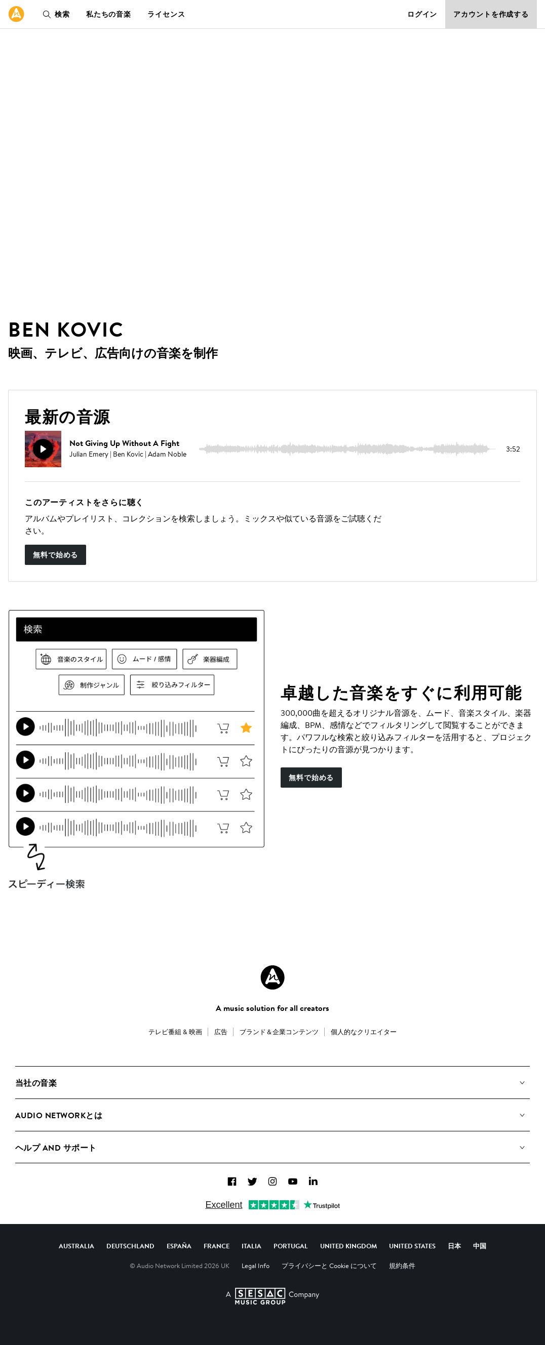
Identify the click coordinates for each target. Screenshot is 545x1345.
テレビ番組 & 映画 (175, 1031)
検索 (54, 14)
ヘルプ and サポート (56, 1147)
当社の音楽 (36, 1082)
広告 (220, 1031)
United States (412, 1245)
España (179, 1245)
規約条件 (402, 1265)
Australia (76, 1245)
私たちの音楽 (108, 14)
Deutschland (130, 1245)
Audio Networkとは (58, 1115)
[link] (16, 14)
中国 (479, 1245)
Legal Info (255, 1265)
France (216, 1245)
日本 (454, 1245)
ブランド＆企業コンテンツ (279, 1031)
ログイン (422, 14)
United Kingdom (348, 1245)
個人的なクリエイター (364, 1031)
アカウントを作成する (491, 14)
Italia (251, 1245)
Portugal (291, 1245)
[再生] (43, 449)
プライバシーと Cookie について (329, 1265)
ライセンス (166, 14)
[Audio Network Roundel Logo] (272, 977)
